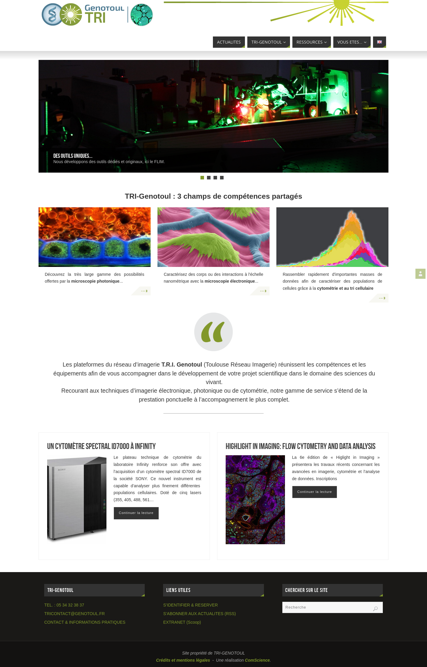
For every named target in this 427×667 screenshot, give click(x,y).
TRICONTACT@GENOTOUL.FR (74, 613)
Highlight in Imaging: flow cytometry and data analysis (300, 446)
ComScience (257, 660)
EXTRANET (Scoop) (182, 622)
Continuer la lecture (136, 513)
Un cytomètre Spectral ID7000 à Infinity (101, 446)
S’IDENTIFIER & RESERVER (190, 605)
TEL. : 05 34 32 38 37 (64, 605)
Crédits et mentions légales (183, 660)
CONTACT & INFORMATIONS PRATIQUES (84, 622)
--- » (144, 291)
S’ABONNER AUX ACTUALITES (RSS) (199, 613)
